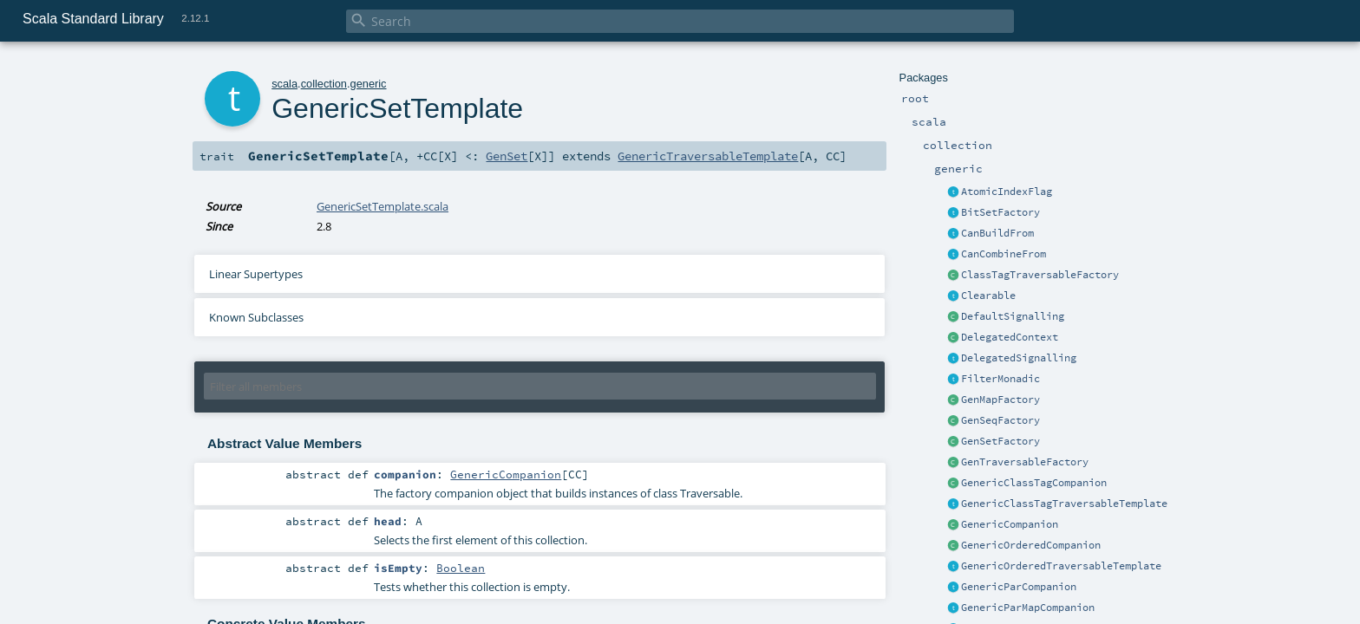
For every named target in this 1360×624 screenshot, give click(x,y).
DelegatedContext (1009, 337)
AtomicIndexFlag (1006, 191)
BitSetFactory (1000, 212)
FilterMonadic (1000, 379)
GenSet (506, 156)
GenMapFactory (1000, 399)
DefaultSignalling (1012, 316)
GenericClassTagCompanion (1034, 483)
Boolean (460, 568)
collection (324, 83)
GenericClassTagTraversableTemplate (1064, 503)
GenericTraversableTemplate (708, 156)
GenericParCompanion (1018, 587)
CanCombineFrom (1003, 254)
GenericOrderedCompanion (1031, 545)
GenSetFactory (1000, 441)
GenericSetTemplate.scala (382, 206)
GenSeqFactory (1000, 420)
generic (368, 83)
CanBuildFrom (997, 233)
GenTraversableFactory (1025, 462)
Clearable (988, 295)
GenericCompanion (1009, 524)
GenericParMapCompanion (1028, 607)
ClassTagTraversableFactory (1040, 275)
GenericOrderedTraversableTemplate (1061, 566)
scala (284, 83)
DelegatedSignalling (1018, 358)
